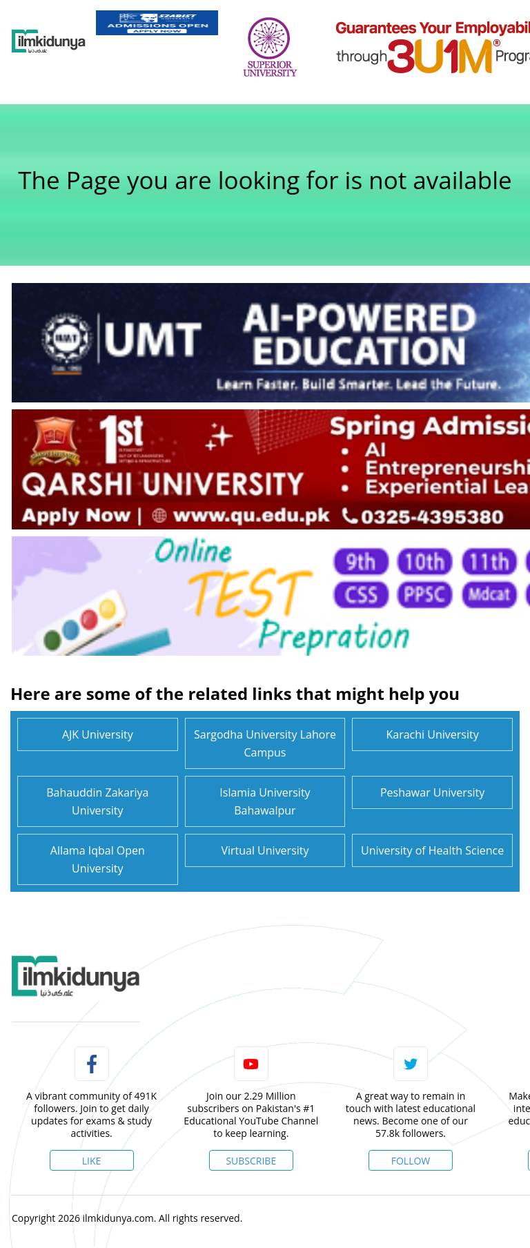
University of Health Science (432, 850)
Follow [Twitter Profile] (411, 1160)
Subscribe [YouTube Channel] (251, 1160)
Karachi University (432, 734)
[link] (157, 22)
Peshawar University (432, 792)
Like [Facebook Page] (91, 1160)
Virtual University (264, 850)
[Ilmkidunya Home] (49, 41)
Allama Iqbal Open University (97, 859)
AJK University (97, 734)
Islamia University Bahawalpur (264, 801)
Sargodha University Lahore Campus (265, 743)
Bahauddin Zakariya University (97, 801)
